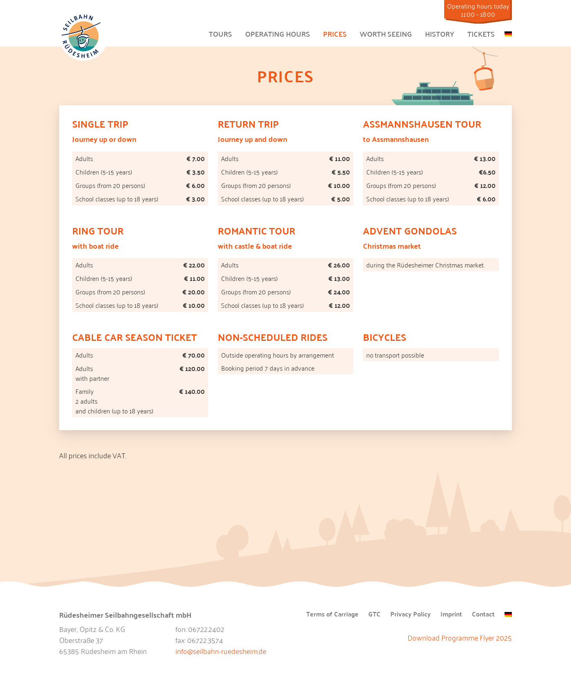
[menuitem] (508, 32)
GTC (374, 614)
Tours (220, 33)
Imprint (451, 614)
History (439, 33)
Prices (335, 33)
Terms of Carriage (332, 614)
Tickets (481, 33)
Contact (483, 614)
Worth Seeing (386, 33)
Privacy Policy (410, 614)
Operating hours (277, 33)
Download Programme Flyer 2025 (459, 637)
